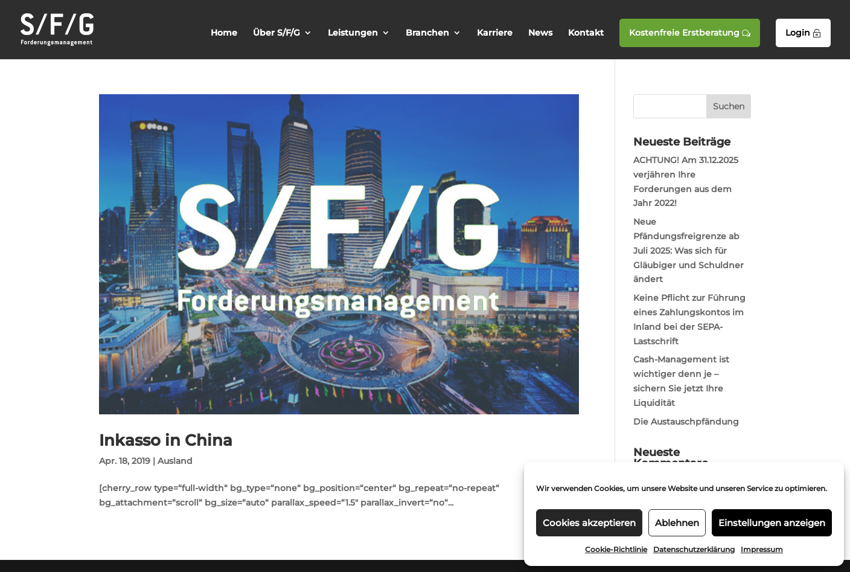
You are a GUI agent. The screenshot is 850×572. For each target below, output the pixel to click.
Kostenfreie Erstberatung (689, 32)
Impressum (762, 549)
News (540, 33)
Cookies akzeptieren (589, 523)
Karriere (495, 33)
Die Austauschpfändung (686, 421)
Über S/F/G (276, 33)
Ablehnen (677, 523)
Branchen (427, 33)
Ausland (175, 460)
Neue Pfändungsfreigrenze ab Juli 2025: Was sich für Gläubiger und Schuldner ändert (688, 250)
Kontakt (586, 33)
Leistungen (353, 33)
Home (224, 33)
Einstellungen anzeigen (771, 523)
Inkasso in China (165, 440)
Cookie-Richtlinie (616, 549)
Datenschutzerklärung (694, 549)
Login (803, 32)
